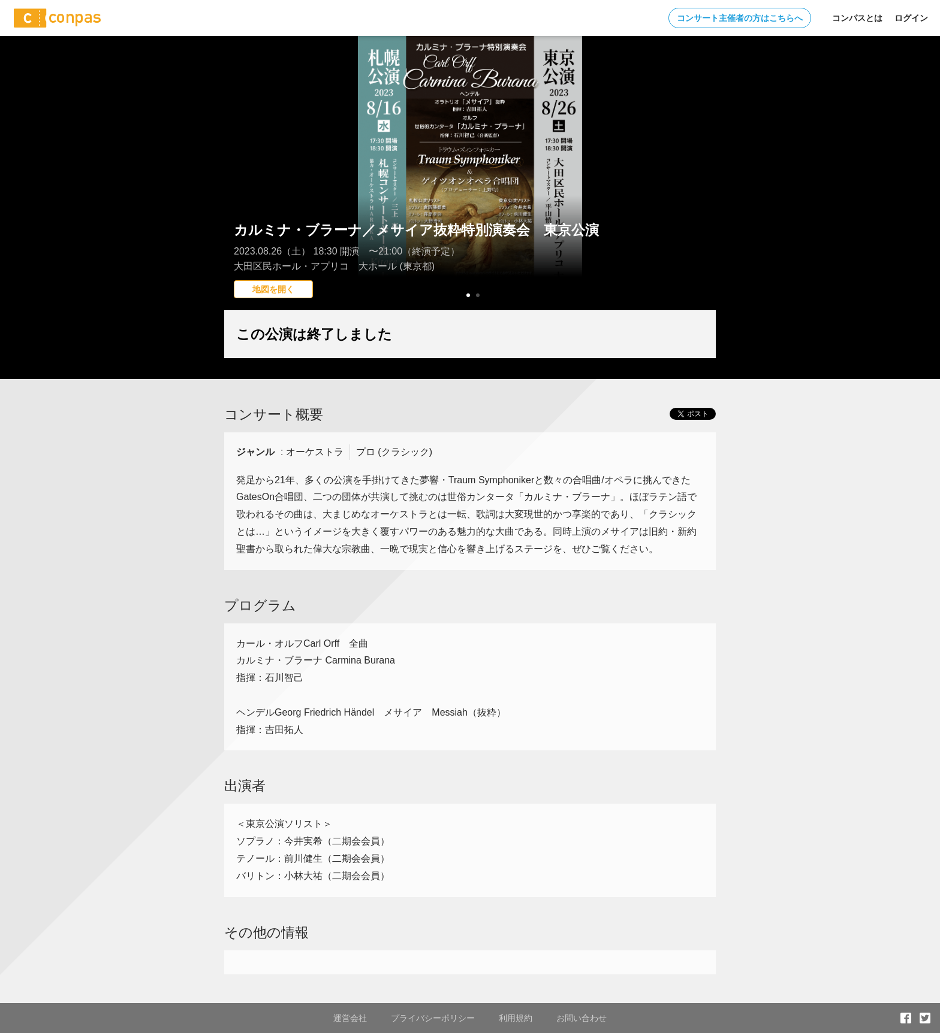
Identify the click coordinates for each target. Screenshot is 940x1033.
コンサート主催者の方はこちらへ (740, 18)
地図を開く (273, 289)
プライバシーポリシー (433, 1018)
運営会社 (350, 1018)
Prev (239, 194)
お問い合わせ (581, 1018)
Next (700, 194)
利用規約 (515, 1018)
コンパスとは (857, 18)
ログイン (911, 18)
